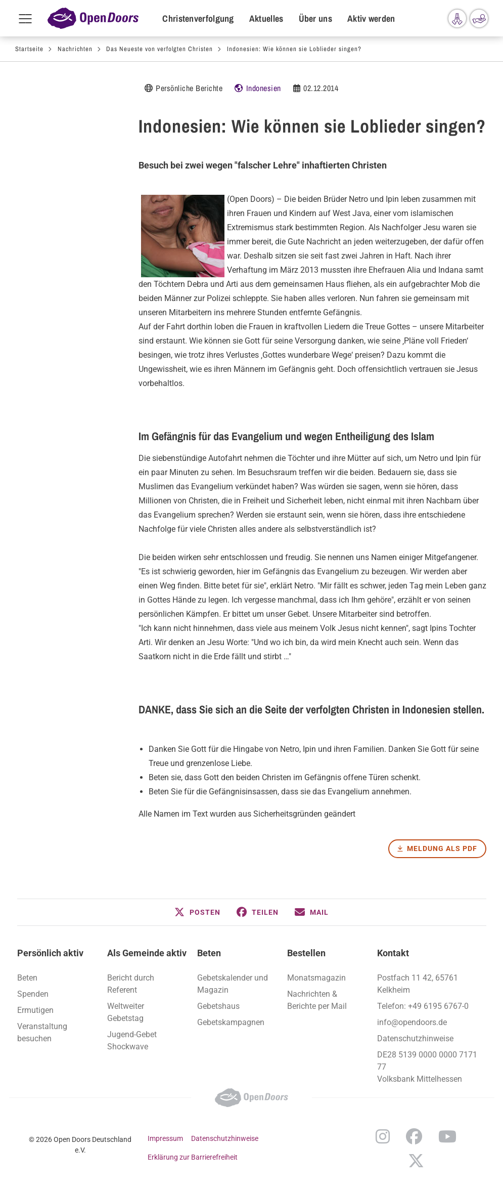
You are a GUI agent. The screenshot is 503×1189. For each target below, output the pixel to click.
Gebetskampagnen (230, 1022)
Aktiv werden (371, 18)
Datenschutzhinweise (415, 1038)
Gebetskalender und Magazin (232, 984)
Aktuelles (266, 18)
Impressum (165, 1138)
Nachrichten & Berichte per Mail (317, 1000)
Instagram (383, 1136)
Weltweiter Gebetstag (125, 1012)
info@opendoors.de (412, 1022)
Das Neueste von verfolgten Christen (159, 49)
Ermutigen (35, 1010)
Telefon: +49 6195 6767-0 (423, 1006)
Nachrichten (75, 49)
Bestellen (306, 953)
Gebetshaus (218, 1006)
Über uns (315, 18)
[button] (197, 912)
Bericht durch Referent (130, 984)
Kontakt (393, 953)
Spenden (33, 994)
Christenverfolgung (198, 18)
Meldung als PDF (442, 848)
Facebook (414, 1136)
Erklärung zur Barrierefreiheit (193, 1157)
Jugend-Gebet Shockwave (132, 1040)
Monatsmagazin (316, 978)
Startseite (29, 49)
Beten (209, 953)
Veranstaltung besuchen (42, 1032)
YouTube (447, 1136)
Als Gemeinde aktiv (147, 953)
